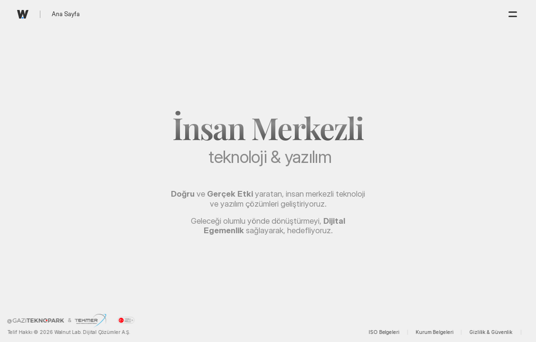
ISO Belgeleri (384, 332)
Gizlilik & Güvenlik (491, 332)
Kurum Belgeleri (434, 332)
